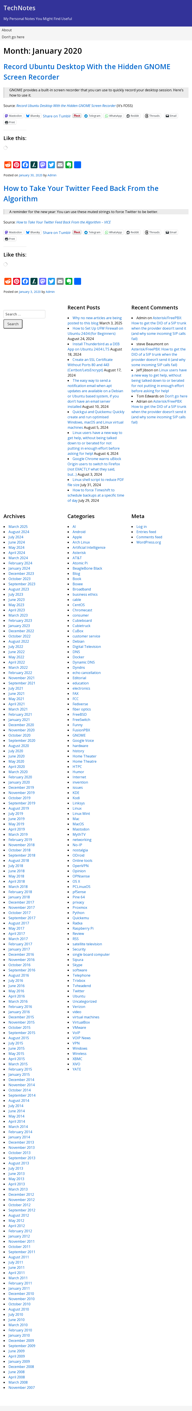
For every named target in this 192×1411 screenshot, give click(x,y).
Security (79, 949)
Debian (78, 641)
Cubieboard (82, 620)
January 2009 (19, 1361)
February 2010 (20, 1330)
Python (78, 912)
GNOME (79, 735)
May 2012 (16, 1220)
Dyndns (79, 667)
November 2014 (21, 1084)
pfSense (79, 891)
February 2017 (20, 944)
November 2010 (21, 1298)
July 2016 (15, 980)
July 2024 (15, 537)
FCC (76, 698)
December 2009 (21, 1340)
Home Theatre (85, 761)
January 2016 (19, 1011)
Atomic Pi (80, 563)
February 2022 (20, 672)
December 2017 (21, 902)
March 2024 (18, 557)
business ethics (85, 594)
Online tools (82, 860)
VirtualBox (81, 1022)
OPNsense (81, 876)
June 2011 (16, 1267)
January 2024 (19, 568)
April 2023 (16, 610)
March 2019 (18, 834)
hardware (80, 745)
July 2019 (15, 813)
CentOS (79, 604)
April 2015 (16, 1058)
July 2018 (15, 865)
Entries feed (146, 531)
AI (74, 526)
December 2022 (21, 631)
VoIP (76, 1032)
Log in (141, 526)
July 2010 (15, 1314)
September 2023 (21, 584)
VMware (79, 1027)
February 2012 (20, 1231)
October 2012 (19, 1205)
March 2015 (18, 1064)
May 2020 (16, 761)
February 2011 (20, 1283)
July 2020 (15, 751)
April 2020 (16, 766)
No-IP (77, 844)
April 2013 (16, 1184)
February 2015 (20, 1069)
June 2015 (16, 1048)
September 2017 (21, 918)
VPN (76, 1043)
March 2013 (18, 1189)
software (80, 970)
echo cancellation (87, 672)
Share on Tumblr (57, 115)
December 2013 (21, 1142)
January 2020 (19, 782)
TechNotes (19, 8)
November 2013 (21, 1147)
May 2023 (16, 604)
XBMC (77, 1058)
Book (77, 578)
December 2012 (21, 1194)
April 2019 (16, 829)
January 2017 (19, 949)
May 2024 (16, 547)
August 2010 (18, 1309)
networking (82, 839)
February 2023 (20, 620)
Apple (77, 537)
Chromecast (82, 610)
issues (78, 787)
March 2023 (18, 615)
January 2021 (19, 719)
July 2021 (15, 688)
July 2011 (15, 1262)
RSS (76, 938)
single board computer (91, 954)
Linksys (79, 803)
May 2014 (16, 1116)
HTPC (77, 766)
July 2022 (15, 646)
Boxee (78, 584)
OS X (76, 881)
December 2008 (21, 1366)
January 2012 (19, 1236)
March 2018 (18, 886)
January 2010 (19, 1335)
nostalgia (80, 850)
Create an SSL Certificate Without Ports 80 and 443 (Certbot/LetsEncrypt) (90, 364)
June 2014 (16, 1111)
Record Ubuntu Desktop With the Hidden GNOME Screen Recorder (66, 105)
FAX (75, 693)
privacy (78, 902)
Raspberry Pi (83, 928)
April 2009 (16, 1356)
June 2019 (16, 818)
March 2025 (18, 526)
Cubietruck (81, 625)
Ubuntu (79, 996)
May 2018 (16, 876)
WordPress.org (148, 542)
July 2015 (15, 1043)
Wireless (80, 1053)
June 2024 (16, 542)
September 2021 (21, 683)
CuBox (78, 631)
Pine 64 (79, 897)
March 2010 (18, 1325)
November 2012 (21, 1199)
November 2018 (21, 844)
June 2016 (16, 985)
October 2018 (19, 850)
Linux (77, 808)
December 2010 (21, 1293)
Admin (52, 175)
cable (77, 599)
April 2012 (16, 1225)
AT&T (77, 557)
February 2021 (20, 714)
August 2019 (18, 808)
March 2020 (18, 771)
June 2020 (16, 756)
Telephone (81, 975)
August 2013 (18, 1163)
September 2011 (21, 1251)
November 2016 (21, 959)
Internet (79, 777)
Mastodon (81, 829)
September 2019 (21, 803)
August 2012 (18, 1215)
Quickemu (81, 918)
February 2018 (20, 891)
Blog (76, 573)
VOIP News (82, 1038)
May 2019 (16, 824)
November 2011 (21, 1241)
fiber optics (82, 709)
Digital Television (87, 646)
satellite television (87, 944)
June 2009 (16, 1351)
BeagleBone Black (87, 568)
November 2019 (21, 792)
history (78, 751)
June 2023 (16, 599)
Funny (78, 724)
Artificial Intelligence (89, 547)
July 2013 (15, 1168)
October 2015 (19, 1027)
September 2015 (21, 1032)
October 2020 (19, 735)
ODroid (78, 855)
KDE (76, 792)
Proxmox (80, 907)
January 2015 (19, 1074)
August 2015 (18, 1038)
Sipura (78, 959)
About (7, 30)
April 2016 (16, 996)
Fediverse (80, 704)
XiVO (76, 1064)
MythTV (79, 834)
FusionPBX (81, 730)
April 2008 (16, 1377)
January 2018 (19, 897)
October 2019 (19, 798)
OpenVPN (81, 865)
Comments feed (149, 537)
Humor (78, 771)
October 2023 (19, 578)
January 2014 (19, 1137)
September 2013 (21, 1158)
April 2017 (16, 933)
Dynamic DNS (84, 662)
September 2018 (21, 855)
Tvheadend (82, 985)
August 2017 (18, 923)
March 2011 (18, 1278)
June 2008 (16, 1371)
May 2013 (16, 1178)
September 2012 (21, 1210)
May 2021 (16, 698)
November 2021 (21, 677)
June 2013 (16, 1173)
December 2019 (21, 787)
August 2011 (18, 1257)
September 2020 (21, 740)
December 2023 (21, 573)
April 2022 (16, 662)
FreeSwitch (81, 719)
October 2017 (19, 912)
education (81, 683)
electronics (81, 688)
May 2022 (16, 657)
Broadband (82, 589)
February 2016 (20, 1006)
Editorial (79, 677)
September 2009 (21, 1345)
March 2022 (18, 667)
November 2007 (21, 1387)
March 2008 (18, 1382)
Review (78, 933)
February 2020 (20, 777)
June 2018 (16, 871)
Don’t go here (13, 37)
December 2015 (21, 1017)
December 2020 (21, 724)
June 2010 (16, 1319)
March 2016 (18, 1001)
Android (79, 531)
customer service (86, 636)
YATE (77, 1069)
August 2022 (18, 641)
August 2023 (18, 589)
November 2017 (21, 907)
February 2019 (20, 839)
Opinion (79, 871)
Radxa (77, 923)
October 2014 (19, 1090)
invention (80, 782)
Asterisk (79, 552)
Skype (77, 964)
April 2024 (16, 552)
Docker (78, 657)
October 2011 (19, 1246)
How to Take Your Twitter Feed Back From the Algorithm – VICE (63, 222)
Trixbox (79, 980)
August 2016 (18, 975)
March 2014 (18, 1126)
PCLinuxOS (81, 886)
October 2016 (19, 964)
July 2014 (15, 1105)
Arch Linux (81, 542)
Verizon (79, 1006)
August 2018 (18, 860)
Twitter (79, 991)
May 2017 (16, 928)
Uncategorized (85, 1001)
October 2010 (19, 1304)
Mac (76, 818)
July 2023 (15, 594)
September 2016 (21, 970)
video (77, 1011)
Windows (80, 1048)
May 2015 (16, 1053)
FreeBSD (80, 714)
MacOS (78, 824)
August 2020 (18, 745)
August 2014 (18, 1100)
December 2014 (21, 1079)
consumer (81, 615)
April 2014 (16, 1121)
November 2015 (21, 1022)
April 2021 (16, 704)
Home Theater (85, 756)
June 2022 (16, 651)
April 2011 (16, 1272)
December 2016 (21, 954)
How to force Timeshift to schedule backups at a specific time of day (96, 495)
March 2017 (18, 938)
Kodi (76, 798)
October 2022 (19, 636)
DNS (76, 651)
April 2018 (16, 881)
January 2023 (19, 625)
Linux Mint (81, 813)
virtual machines (86, 1017)
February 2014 (20, 1131)
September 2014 (21, 1095)
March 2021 (18, 709)
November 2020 (21, 730)
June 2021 (16, 693)
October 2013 (19, 1152)
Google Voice (83, 740)
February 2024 (20, 563)
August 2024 (18, 531)
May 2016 (16, 991)
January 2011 (19, 1288)
